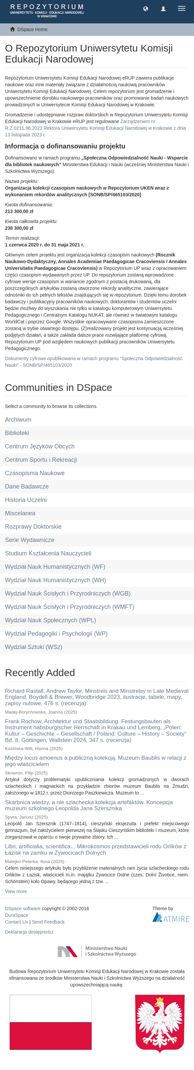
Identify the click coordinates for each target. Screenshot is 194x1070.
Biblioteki (17, 433)
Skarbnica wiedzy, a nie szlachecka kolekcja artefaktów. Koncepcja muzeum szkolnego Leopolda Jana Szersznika (89, 805)
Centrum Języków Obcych (40, 446)
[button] (146, 8)
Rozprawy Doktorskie (33, 526)
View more (16, 891)
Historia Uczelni (26, 500)
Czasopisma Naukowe (35, 473)
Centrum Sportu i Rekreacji (41, 459)
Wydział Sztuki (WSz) (33, 647)
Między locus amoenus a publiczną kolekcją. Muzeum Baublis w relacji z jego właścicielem (95, 761)
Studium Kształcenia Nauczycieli (48, 553)
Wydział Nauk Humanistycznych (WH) (55, 580)
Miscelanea (20, 513)
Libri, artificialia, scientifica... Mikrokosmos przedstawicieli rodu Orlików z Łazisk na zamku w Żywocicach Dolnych (95, 849)
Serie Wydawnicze (29, 540)
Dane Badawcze (27, 486)
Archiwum (18, 419)
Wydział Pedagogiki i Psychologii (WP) (56, 633)
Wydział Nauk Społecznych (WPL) (50, 620)
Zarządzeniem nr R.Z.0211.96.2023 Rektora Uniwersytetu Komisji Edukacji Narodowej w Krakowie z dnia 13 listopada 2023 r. (95, 128)
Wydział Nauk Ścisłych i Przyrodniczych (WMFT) (69, 607)
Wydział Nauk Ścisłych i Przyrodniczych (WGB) (68, 593)
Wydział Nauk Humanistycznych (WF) (55, 566)
